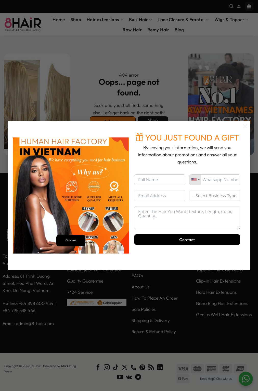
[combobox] (195, 180)
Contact (187, 239)
